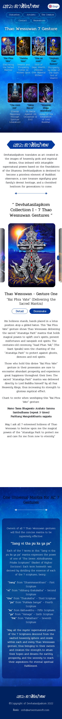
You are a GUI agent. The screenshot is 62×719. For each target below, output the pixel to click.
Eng (53, 6)
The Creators (47, 14)
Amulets (31, 14)
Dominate (40, 311)
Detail (20, 311)
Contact (23, 20)
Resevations (39, 20)
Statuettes (14, 14)
